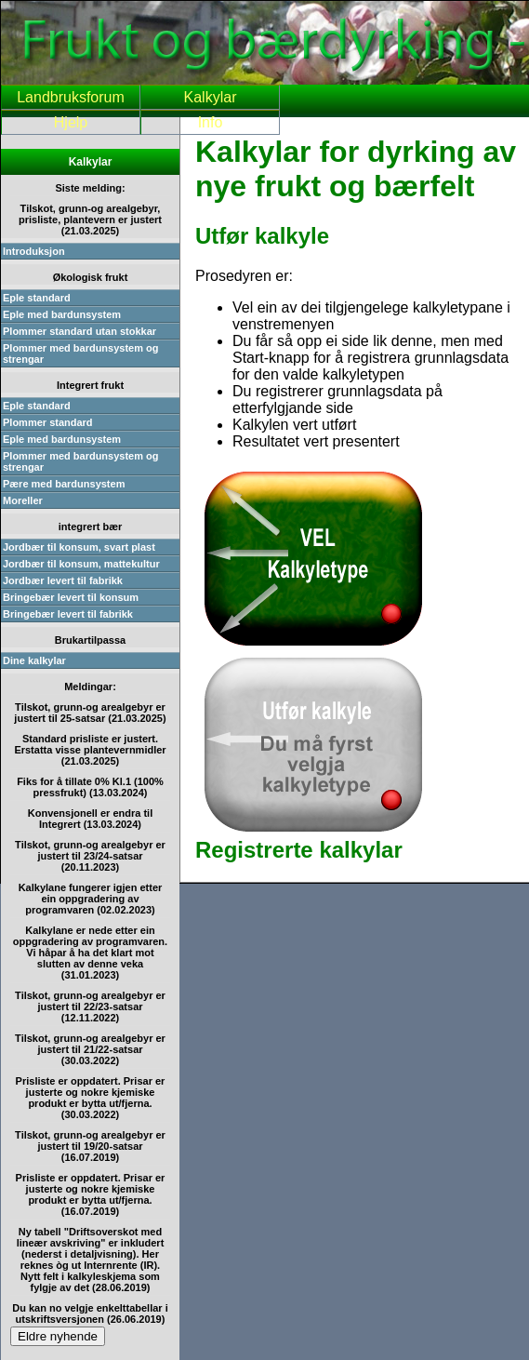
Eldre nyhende (58, 1336)
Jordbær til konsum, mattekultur (81, 563)
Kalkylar (210, 97)
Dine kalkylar (34, 660)
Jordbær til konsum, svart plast (79, 547)
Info (210, 122)
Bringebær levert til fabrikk (68, 614)
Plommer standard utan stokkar (79, 331)
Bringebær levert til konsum (71, 597)
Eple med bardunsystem (62, 314)
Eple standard (37, 297)
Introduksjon (34, 251)
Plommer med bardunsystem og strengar (81, 353)
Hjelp (70, 122)
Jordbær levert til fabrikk (63, 580)
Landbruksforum (71, 97)
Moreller (23, 500)
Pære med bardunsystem (64, 483)
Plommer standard (48, 422)
